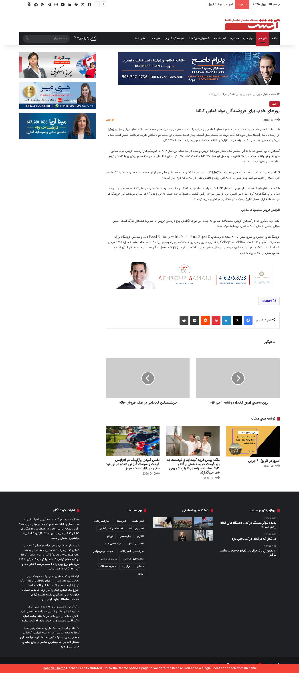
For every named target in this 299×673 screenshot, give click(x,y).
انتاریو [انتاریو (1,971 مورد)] (140, 536)
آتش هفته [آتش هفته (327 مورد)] (138, 521)
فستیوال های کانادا (199, 38)
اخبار (266, 94)
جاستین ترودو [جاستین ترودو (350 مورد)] (136, 544)
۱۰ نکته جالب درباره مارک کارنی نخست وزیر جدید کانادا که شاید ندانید (50, 618)
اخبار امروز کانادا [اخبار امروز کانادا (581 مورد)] (102, 521)
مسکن (235, 38)
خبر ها (263, 38)
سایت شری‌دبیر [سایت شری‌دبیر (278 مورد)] (109, 559)
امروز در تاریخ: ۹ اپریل (220, 4)
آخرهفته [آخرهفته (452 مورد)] (121, 521)
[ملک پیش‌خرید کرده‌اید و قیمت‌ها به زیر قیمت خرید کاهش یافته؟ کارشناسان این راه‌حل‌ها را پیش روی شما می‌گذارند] (193, 441)
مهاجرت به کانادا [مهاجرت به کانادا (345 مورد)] (107, 566)
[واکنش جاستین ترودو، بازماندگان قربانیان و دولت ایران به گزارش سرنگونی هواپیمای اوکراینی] (183, 522)
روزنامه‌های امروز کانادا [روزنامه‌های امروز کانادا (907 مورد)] (132, 551)
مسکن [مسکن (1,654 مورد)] (140, 566)
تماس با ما (140, 38)
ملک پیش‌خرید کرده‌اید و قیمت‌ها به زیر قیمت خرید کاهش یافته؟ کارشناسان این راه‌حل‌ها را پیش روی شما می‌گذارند (193, 466)
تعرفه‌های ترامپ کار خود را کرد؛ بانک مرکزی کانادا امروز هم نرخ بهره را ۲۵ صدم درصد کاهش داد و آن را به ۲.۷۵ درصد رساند (49, 564)
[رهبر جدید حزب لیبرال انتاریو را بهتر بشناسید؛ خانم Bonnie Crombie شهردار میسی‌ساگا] (183, 535)
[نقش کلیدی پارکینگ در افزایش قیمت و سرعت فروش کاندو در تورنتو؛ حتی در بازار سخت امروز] (133, 441)
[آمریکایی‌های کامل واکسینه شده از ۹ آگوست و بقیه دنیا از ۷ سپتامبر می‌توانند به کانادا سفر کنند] (203, 523)
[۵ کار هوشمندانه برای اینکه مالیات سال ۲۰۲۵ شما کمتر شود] (162, 522)
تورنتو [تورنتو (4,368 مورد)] (110, 536)
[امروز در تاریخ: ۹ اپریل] (253, 441)
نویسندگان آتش (175, 38)
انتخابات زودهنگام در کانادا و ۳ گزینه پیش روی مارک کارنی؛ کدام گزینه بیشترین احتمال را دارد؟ (50, 533)
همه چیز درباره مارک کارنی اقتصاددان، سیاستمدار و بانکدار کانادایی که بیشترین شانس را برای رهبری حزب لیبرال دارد (49, 642)
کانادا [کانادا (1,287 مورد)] (141, 574)
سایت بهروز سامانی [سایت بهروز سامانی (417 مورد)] (133, 559)
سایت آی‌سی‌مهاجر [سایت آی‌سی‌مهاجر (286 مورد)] (103, 551)
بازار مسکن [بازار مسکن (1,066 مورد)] (125, 536)
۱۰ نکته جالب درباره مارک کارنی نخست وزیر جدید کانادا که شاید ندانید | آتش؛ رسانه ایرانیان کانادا (51, 630)
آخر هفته (221, 38)
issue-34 (268, 301)
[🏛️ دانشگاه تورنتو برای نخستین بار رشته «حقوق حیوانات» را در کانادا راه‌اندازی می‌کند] (203, 535)
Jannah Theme (54, 668)
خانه (274, 38)
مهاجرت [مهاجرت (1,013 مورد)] (126, 566)
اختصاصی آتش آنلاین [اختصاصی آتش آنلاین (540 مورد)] (111, 528)
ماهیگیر (269, 342)
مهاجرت (249, 38)
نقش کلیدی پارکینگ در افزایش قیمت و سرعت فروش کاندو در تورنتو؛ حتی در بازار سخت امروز (133, 464)
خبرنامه (156, 38)
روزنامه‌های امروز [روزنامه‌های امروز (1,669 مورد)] (113, 544)
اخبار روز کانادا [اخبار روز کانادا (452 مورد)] (136, 528)
